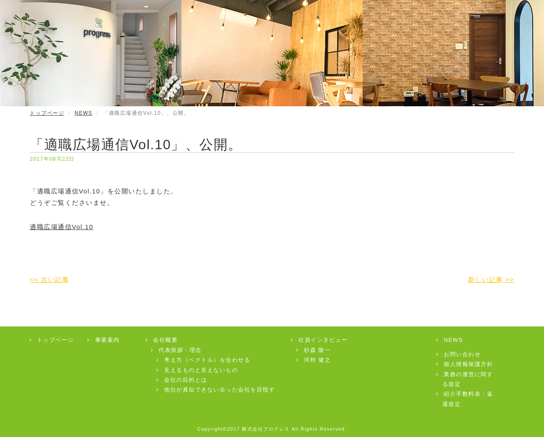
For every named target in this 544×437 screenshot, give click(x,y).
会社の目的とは (182, 380)
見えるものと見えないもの (197, 370)
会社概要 (162, 340)
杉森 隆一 (314, 350)
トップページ (47, 113)
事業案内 (104, 340)
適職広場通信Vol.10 (62, 226)
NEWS (84, 113)
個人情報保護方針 (465, 364)
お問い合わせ (459, 354)
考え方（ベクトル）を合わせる (204, 360)
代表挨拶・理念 (177, 350)
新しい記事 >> (491, 279)
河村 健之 (314, 360)
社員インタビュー (320, 340)
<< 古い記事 (49, 279)
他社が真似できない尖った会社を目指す (216, 389)
